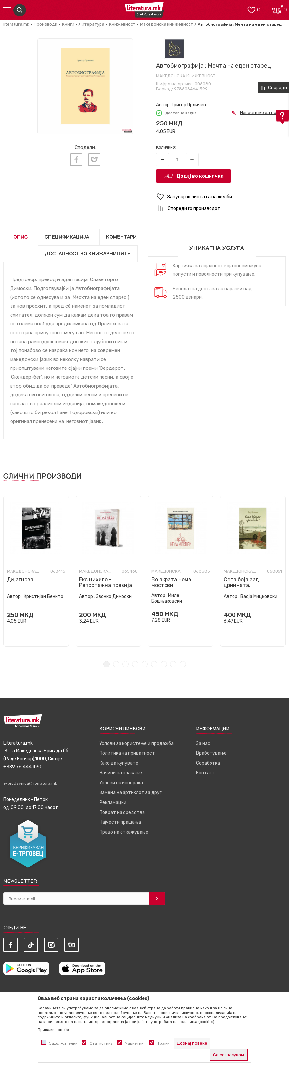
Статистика (101, 1043)
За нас (203, 743)
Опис (20, 237)
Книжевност (122, 24)
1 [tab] (106, 664)
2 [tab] (116, 664)
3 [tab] (125, 664)
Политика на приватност (127, 753)
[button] (221, 196)
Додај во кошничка (200, 176)
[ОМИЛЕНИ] (251, 9)
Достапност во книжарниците (88, 254)
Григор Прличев (189, 105)
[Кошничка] (277, 9)
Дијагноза (20, 579)
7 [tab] (164, 664)
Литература (91, 24)
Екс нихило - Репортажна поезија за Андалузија (105, 585)
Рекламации (113, 802)
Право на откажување (124, 832)
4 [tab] (135, 664)
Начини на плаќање (121, 773)
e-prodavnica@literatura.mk (30, 783)
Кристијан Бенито (43, 596)
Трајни (163, 1043)
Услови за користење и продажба (137, 743)
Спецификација (67, 237)
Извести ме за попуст (263, 112)
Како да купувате (119, 763)
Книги (68, 24)
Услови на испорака (121, 783)
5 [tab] (145, 664)
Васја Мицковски (258, 596)
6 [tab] (154, 664)
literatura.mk (16, 24)
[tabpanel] (36, 571)
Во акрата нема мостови (171, 582)
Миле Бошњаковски (166, 598)
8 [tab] (173, 664)
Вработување (211, 753)
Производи (45, 24)
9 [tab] (183, 664)
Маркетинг (135, 1043)
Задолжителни (63, 1043)
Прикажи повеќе (53, 1030)
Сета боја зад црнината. (241, 582)
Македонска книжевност (166, 24)
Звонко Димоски (114, 596)
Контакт (205, 773)
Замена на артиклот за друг (131, 792)
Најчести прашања (120, 822)
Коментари (121, 237)
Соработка (208, 763)
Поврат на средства (122, 812)
